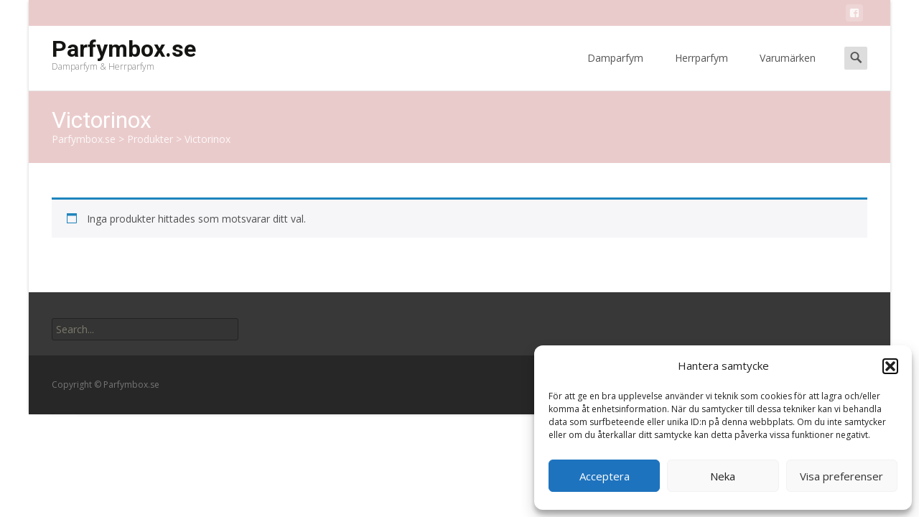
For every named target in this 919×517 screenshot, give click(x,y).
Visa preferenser (841, 476)
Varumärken (788, 70)
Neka (722, 476)
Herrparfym (701, 70)
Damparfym (615, 70)
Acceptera (604, 476)
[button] (890, 366)
